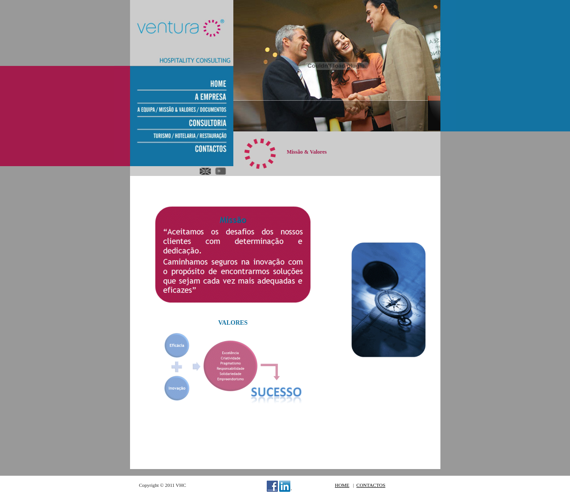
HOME (342, 485)
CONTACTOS (370, 485)
